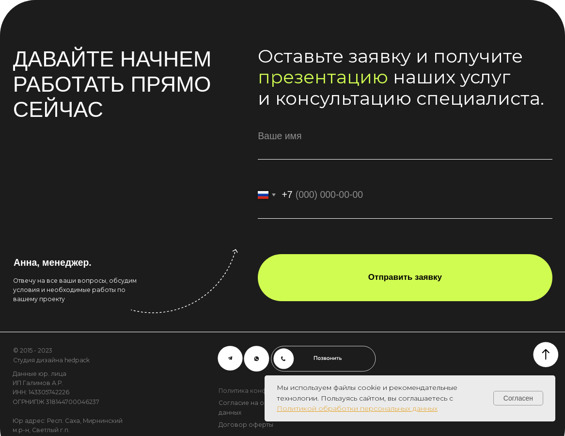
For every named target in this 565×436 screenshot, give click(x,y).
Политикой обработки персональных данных (357, 408)
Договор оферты (246, 424)
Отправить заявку (405, 277)
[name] (405, 136)
